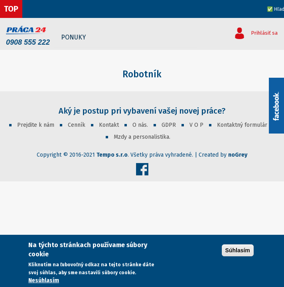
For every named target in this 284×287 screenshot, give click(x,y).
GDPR (169, 125)
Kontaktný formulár (242, 125)
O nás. (140, 125)
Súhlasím (237, 250)
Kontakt (109, 125)
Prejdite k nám (35, 125)
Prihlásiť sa (264, 33)
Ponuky (73, 37)
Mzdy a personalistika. (142, 137)
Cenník (76, 125)
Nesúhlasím (43, 280)
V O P (196, 125)
